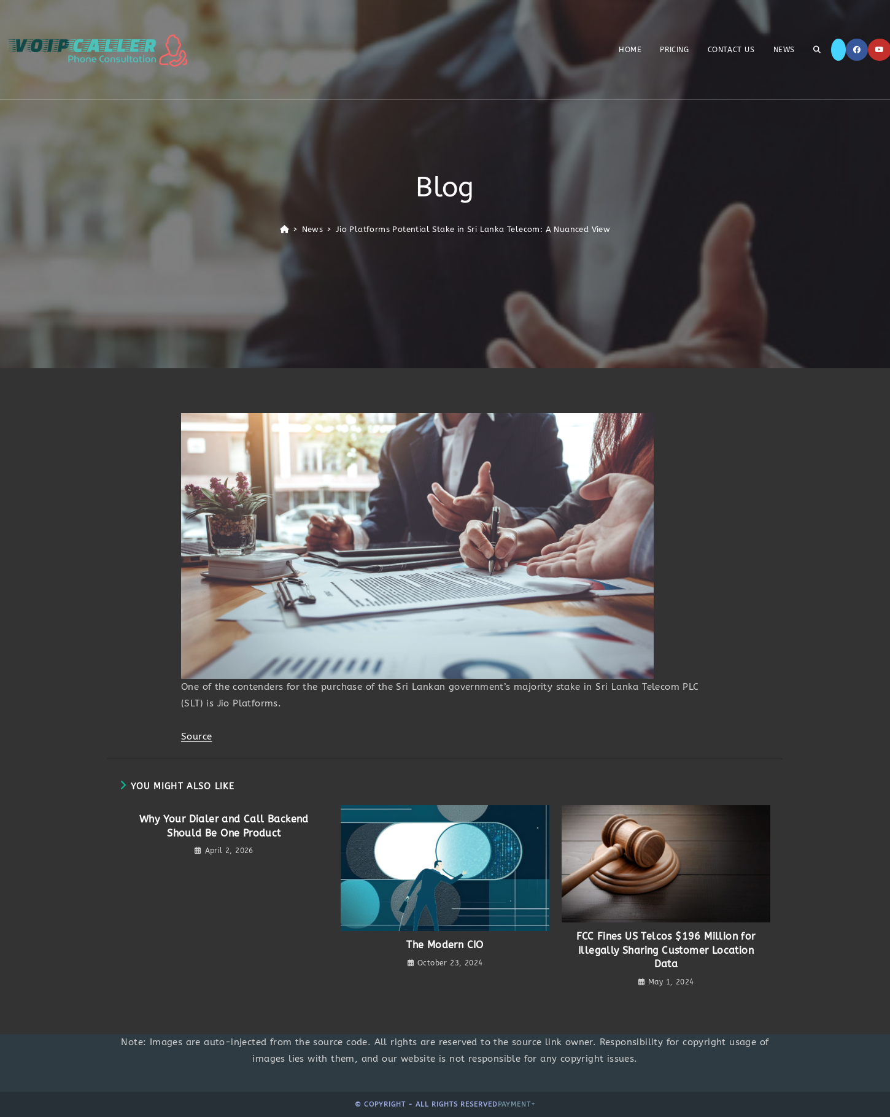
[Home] (284, 229)
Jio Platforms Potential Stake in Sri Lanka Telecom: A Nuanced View (473, 229)
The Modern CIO (445, 945)
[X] (838, 50)
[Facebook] (857, 50)
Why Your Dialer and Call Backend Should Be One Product (224, 825)
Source (196, 736)
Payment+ (517, 1104)
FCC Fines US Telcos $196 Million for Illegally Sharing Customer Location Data (665, 950)
